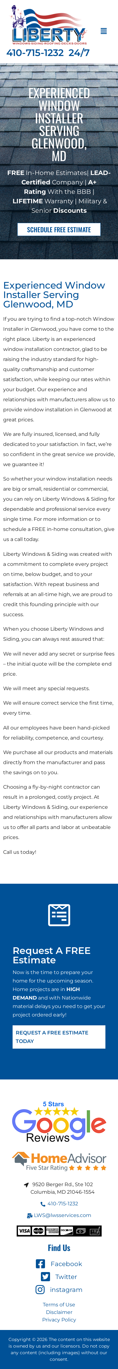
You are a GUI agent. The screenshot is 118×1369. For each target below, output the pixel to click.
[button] (104, 31)
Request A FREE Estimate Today (52, 1037)
